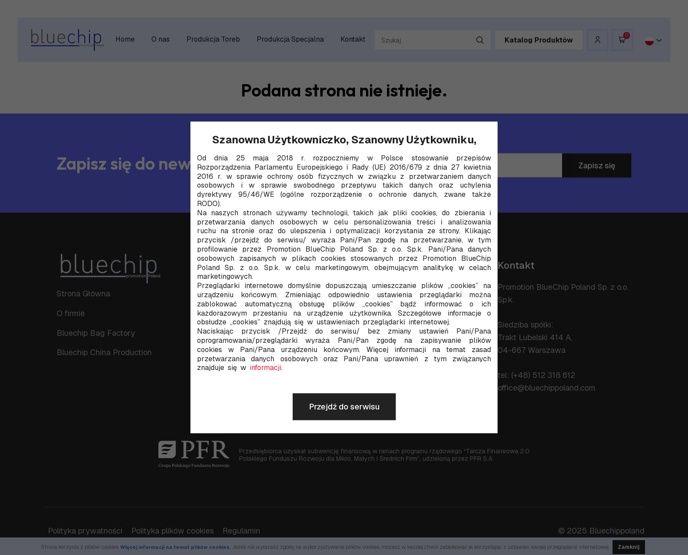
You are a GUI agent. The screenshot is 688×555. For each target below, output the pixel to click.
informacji (265, 368)
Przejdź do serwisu (344, 407)
